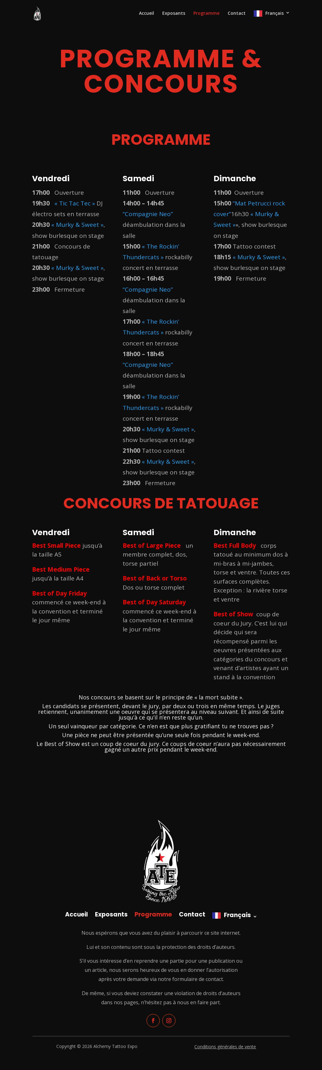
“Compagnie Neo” (148, 214)
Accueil (146, 13)
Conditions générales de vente (225, 1047)
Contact (237, 13)
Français (274, 13)
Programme (206, 13)
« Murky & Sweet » (77, 225)
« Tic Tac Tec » (74, 203)
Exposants (173, 13)
